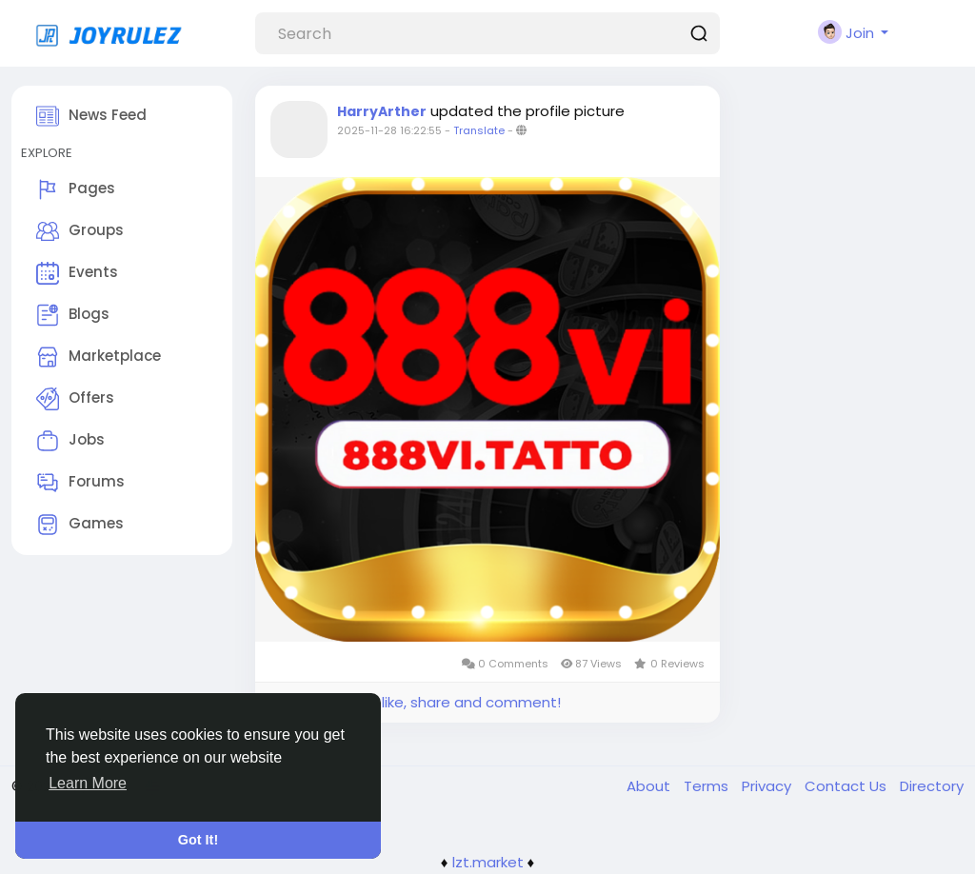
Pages (75, 189)
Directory (932, 786)
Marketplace (98, 357)
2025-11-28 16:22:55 (389, 130)
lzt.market (488, 862)
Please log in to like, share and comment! (415, 702)
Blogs (72, 315)
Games (80, 524)
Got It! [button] (198, 839)
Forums (80, 482)
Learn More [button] (88, 783)
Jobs (70, 440)
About (650, 786)
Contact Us (847, 786)
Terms (708, 786)
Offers (75, 398)
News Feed (91, 116)
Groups (80, 231)
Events (77, 273)
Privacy (768, 786)
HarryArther (382, 111)
